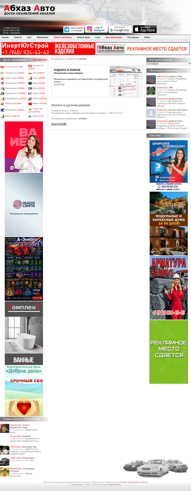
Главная (5, 37)
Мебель (40, 103)
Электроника (15, 88)
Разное (12, 116)
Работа (40, 98)
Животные (13, 103)
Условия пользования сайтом (133, 482)
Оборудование (15, 98)
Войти (147, 37)
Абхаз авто (77, 484)
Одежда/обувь (15, 83)
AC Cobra (29, 460)
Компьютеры (14, 110)
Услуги (39, 78)
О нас (97, 37)
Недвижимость (15, 93)
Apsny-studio (114, 484)
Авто (29, 37)
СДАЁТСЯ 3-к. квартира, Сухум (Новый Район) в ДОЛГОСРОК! (25, 451)
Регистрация (133, 37)
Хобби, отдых (14, 78)
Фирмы (38, 116)
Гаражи (39, 93)
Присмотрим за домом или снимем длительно (24, 439)
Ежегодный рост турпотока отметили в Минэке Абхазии (171, 103)
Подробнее (59, 84)
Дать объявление (114, 37)
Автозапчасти (14, 73)
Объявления (42, 37)
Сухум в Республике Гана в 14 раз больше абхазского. (172, 81)
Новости (18, 37)
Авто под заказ (14, 67)
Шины (39, 83)
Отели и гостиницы (63, 37)
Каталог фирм (83, 37)
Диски (39, 88)
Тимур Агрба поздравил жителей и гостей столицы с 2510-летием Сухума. (172, 125)
